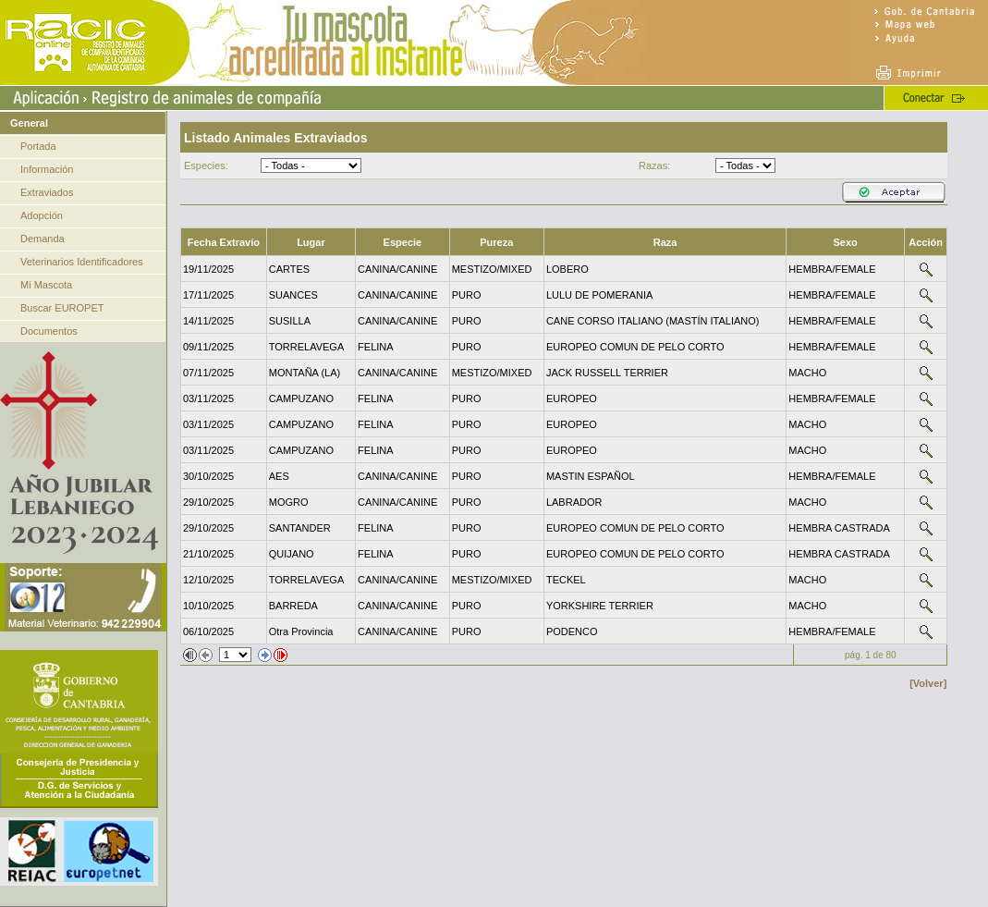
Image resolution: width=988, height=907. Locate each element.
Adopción (41, 215)
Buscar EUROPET (62, 307)
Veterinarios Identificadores (81, 261)
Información (46, 169)
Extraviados (46, 192)
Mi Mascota (46, 284)
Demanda (42, 238)
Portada (38, 146)
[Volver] (927, 683)
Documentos (49, 331)
